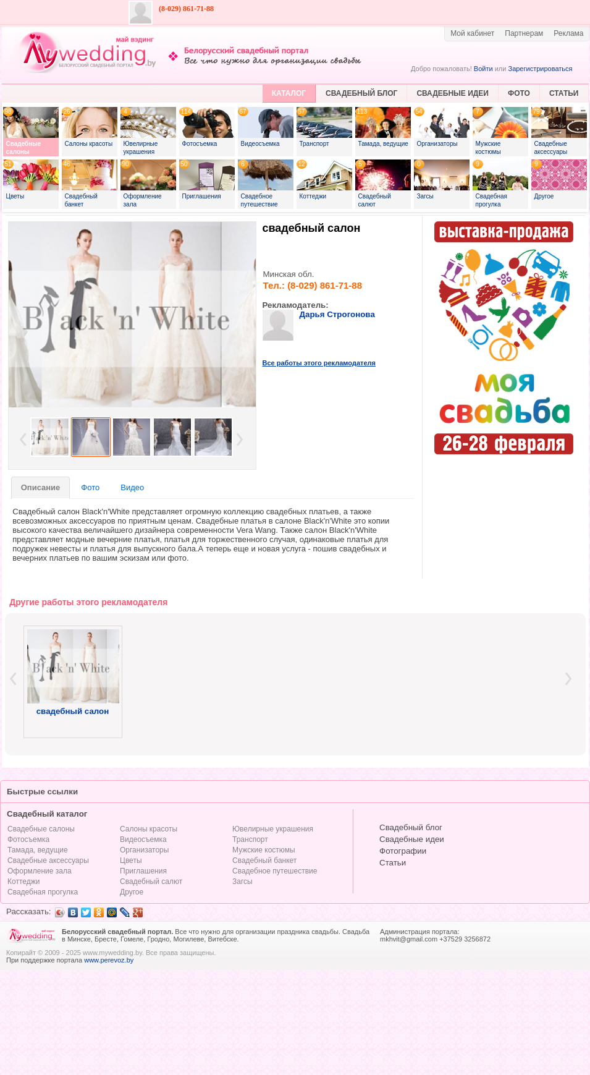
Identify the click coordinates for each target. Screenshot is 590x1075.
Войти (483, 68)
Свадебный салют (151, 881)
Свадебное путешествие (274, 871)
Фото (90, 487)
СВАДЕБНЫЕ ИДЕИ (452, 93)
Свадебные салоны (41, 829)
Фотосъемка (28, 839)
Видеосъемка (143, 839)
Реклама (568, 33)
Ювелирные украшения (272, 829)
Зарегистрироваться (540, 68)
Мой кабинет (472, 33)
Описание (41, 487)
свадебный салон (312, 228)
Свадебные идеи (411, 839)
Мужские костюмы (263, 850)
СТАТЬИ (564, 93)
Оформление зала (39, 871)
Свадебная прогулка (42, 892)
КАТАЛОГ (289, 93)
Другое (131, 892)
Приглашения (143, 871)
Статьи (392, 862)
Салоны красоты (148, 829)
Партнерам (524, 33)
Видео (132, 487)
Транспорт (250, 839)
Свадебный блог (410, 827)
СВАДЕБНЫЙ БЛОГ (361, 93)
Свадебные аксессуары (48, 860)
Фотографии (402, 851)
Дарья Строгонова (337, 314)
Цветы (131, 860)
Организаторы (144, 850)
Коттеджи (23, 881)
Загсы (242, 881)
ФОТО (519, 93)
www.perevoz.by (108, 960)
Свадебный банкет (264, 860)
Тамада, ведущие (37, 850)
